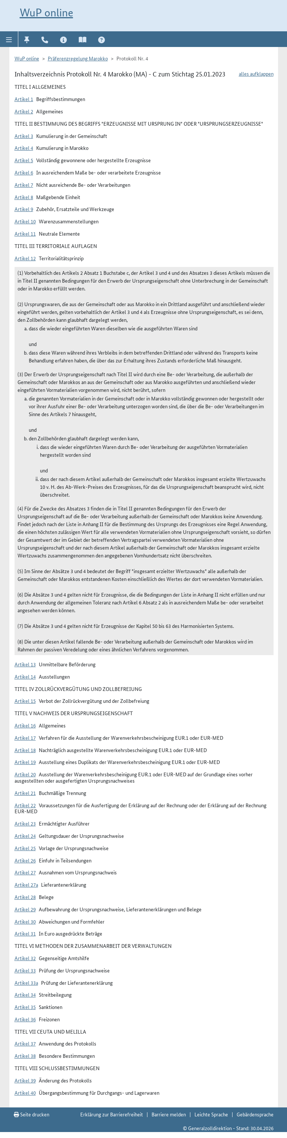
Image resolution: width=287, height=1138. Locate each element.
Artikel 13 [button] (25, 664)
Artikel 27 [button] (25, 872)
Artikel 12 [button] (25, 258)
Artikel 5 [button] (24, 160)
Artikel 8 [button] (24, 197)
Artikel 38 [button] (25, 1055)
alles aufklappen (256, 73)
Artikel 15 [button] (25, 700)
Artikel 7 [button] (24, 184)
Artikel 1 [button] (24, 99)
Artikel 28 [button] (25, 896)
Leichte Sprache (211, 1114)
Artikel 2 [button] (24, 111)
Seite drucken (31, 1114)
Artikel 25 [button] (25, 848)
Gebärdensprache (255, 1114)
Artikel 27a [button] (26, 884)
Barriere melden (169, 1114)
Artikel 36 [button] (25, 1019)
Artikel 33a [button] (26, 982)
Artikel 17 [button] (25, 737)
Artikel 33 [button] (25, 970)
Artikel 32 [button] (25, 958)
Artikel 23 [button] (25, 823)
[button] (9, 39)
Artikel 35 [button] (25, 1006)
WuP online (46, 12)
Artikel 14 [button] (25, 676)
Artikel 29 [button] (25, 909)
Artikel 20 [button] (25, 774)
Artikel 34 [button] (25, 994)
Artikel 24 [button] (25, 835)
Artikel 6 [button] (24, 172)
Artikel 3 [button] (24, 135)
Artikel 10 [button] (25, 221)
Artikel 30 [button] (25, 921)
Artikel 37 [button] (25, 1043)
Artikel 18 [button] (25, 750)
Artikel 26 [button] (25, 860)
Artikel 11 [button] (25, 233)
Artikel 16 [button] (25, 725)
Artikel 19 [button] (25, 762)
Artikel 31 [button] (25, 933)
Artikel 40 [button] (25, 1092)
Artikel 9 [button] (24, 209)
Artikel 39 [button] (25, 1080)
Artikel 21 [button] (25, 792)
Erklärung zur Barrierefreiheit (111, 1114)
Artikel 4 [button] (24, 147)
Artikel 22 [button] (25, 805)
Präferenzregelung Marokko (78, 58)
